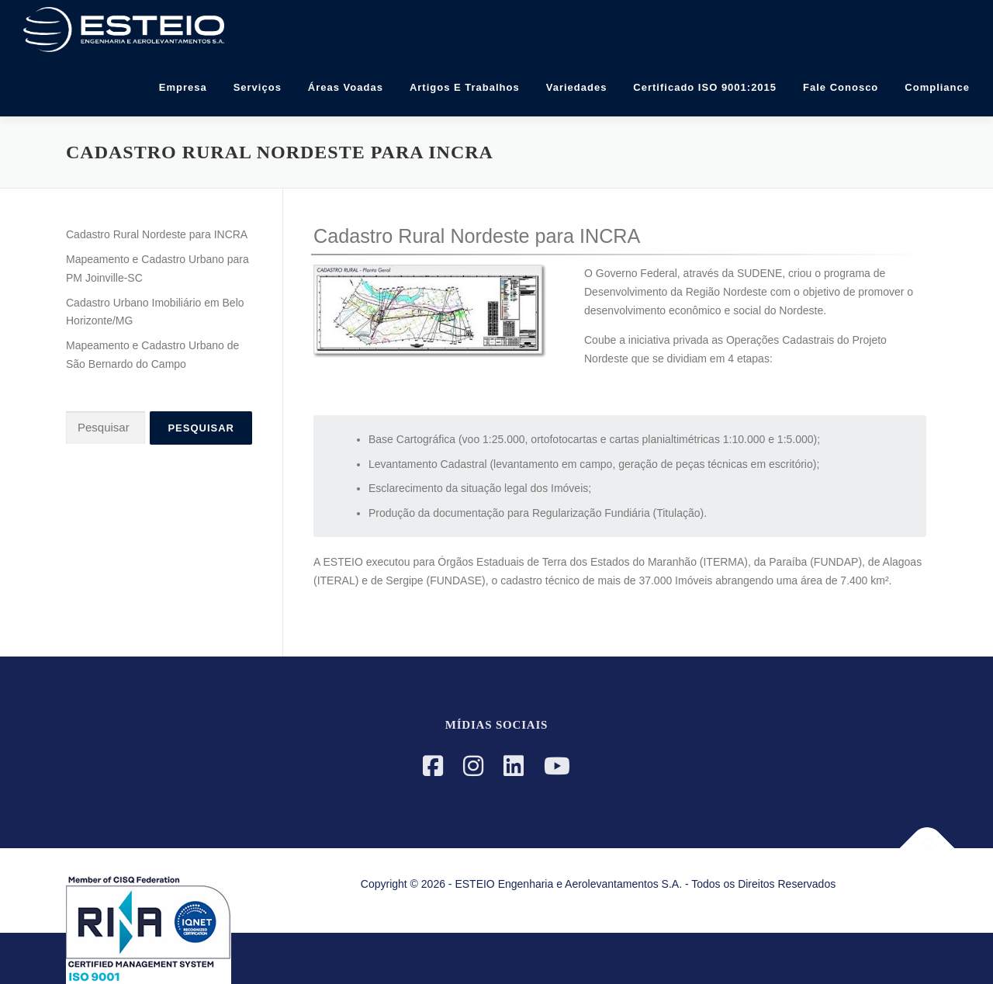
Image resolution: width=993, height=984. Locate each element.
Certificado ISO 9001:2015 (705, 87)
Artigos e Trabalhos (465, 87)
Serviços (258, 87)
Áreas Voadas (345, 87)
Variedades (576, 87)
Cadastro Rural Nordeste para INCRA (156, 234)
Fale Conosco (840, 87)
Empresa (183, 87)
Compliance (937, 87)
